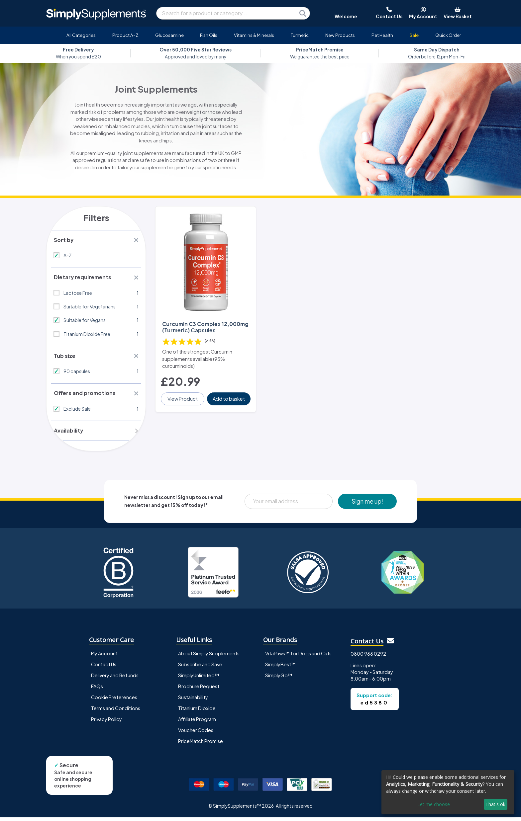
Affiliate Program (197, 723)
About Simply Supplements (209, 657)
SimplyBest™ (280, 668)
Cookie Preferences (114, 701)
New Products (340, 35)
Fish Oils (208, 35)
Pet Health (382, 35)
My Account (104, 657)
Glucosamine (169, 35)
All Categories (81, 35)
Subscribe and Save (200, 668)
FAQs (97, 690)
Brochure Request (198, 690)
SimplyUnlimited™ (198, 679)
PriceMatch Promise (200, 745)
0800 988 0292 (368, 657)
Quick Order (448, 35)
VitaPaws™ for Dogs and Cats (298, 657)
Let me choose (433, 804)
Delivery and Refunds (115, 679)
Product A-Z (125, 35)
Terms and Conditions (115, 712)
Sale (414, 35)
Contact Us (103, 668)
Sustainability (193, 701)
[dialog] (447, 792)
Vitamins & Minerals (254, 35)
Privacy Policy (106, 723)
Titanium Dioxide (197, 712)
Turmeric (300, 35)
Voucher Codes (195, 734)
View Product (183, 396)
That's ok (495, 804)
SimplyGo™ (278, 679)
